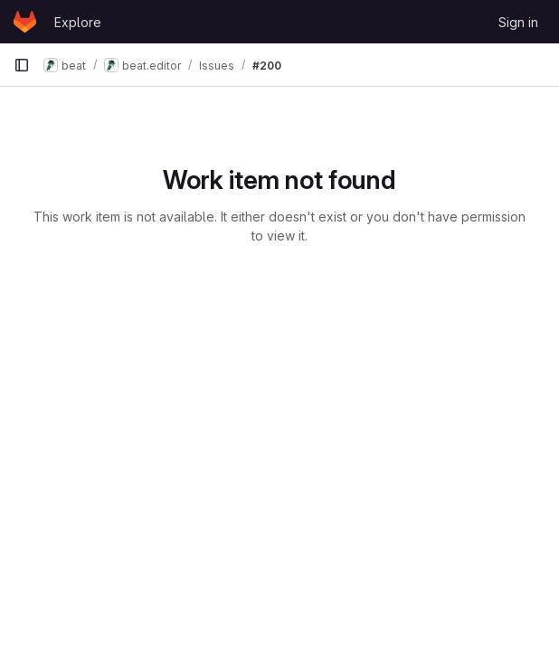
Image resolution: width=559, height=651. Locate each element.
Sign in (518, 22)
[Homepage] (25, 21)
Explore (77, 22)
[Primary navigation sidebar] (21, 65)
